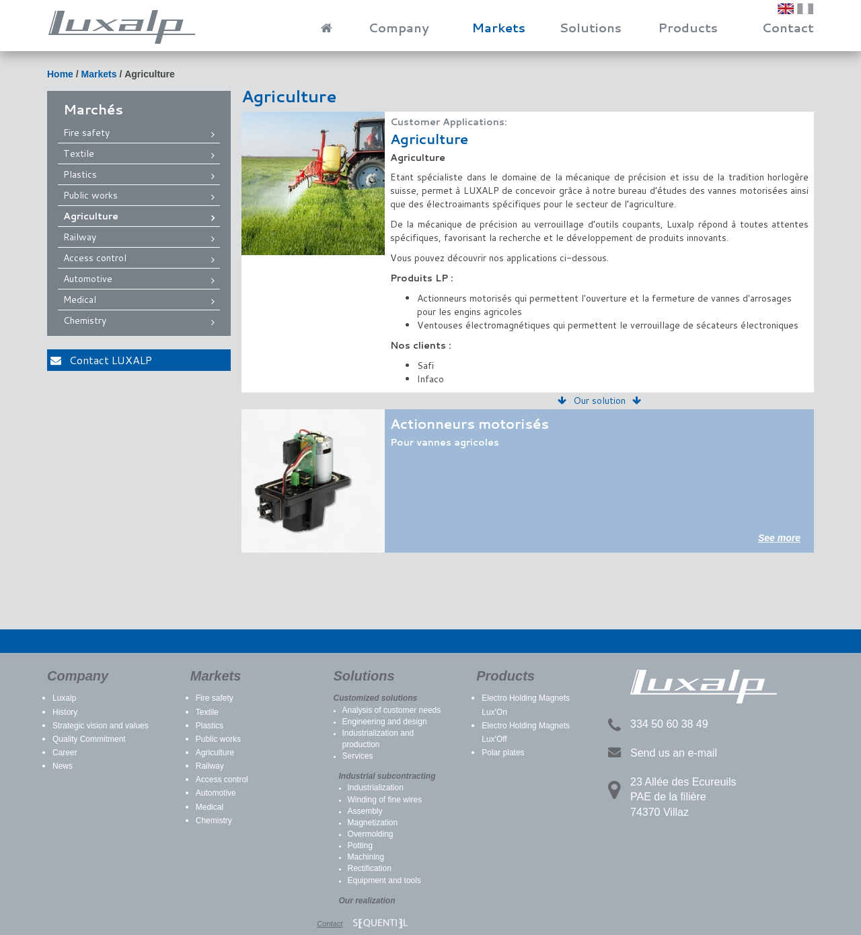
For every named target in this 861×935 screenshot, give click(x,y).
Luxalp (64, 698)
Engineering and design (384, 721)
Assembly (365, 811)
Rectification (369, 868)
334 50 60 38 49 (669, 724)
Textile (78, 153)
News (62, 766)
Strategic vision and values (100, 725)
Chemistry (84, 320)
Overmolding (371, 834)
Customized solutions (376, 698)
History (64, 712)
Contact (788, 27)
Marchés (93, 109)
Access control (94, 258)
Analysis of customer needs (391, 710)
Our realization (367, 900)
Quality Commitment (89, 739)
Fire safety (86, 132)
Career (64, 752)
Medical (79, 299)
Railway (79, 237)
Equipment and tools (384, 880)
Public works (90, 195)
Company (399, 27)
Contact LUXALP (101, 360)
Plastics (80, 174)
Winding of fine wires (385, 799)
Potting (360, 845)
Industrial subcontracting (387, 776)
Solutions (591, 27)
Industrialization (376, 787)
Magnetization (373, 822)
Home (60, 74)
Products (688, 27)
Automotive (87, 278)
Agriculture (149, 74)
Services (357, 756)
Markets (498, 27)
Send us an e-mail (673, 753)
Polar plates (503, 752)
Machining (366, 857)
